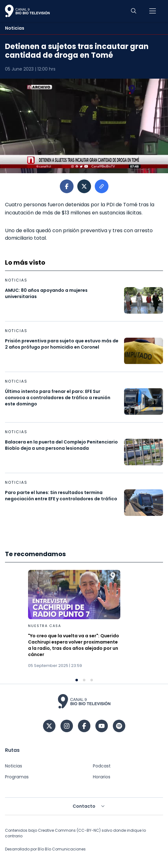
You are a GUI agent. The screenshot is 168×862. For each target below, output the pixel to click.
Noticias (13, 766)
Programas (17, 777)
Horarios (101, 777)
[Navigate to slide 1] (76, 680)
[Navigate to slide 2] (84, 680)
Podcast (102, 766)
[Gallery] (84, 625)
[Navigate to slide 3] (91, 680)
